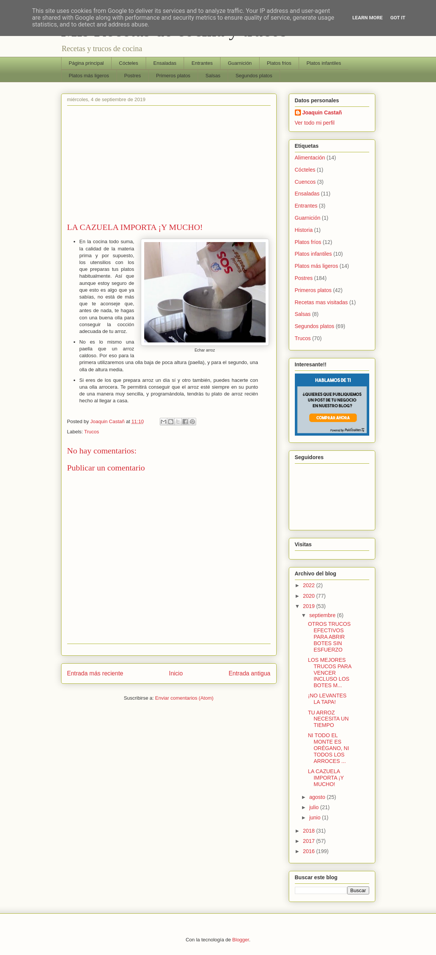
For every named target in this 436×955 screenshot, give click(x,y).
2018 (309, 831)
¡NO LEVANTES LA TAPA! (327, 698)
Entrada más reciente (95, 673)
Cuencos (305, 182)
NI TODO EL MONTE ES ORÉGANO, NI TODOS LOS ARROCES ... (328, 748)
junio (315, 817)
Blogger (240, 939)
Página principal (86, 63)
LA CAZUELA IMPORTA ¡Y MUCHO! (325, 777)
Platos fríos (308, 242)
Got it (397, 17)
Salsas (213, 75)
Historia (304, 230)
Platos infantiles (324, 63)
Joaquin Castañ (322, 112)
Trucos (91, 432)
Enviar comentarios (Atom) (184, 698)
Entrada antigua (249, 673)
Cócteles (129, 63)
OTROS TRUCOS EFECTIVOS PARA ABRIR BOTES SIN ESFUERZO (329, 636)
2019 (309, 606)
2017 (309, 841)
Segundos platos (254, 75)
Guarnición (240, 63)
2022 (309, 585)
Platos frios (279, 63)
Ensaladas (164, 63)
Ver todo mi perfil (315, 123)
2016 (309, 851)
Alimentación (310, 158)
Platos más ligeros (89, 75)
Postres (132, 75)
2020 (309, 596)
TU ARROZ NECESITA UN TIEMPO (328, 719)
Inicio (176, 673)
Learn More (368, 17)
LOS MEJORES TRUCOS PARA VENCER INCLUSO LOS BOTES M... (329, 672)
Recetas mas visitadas (321, 302)
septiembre (323, 615)
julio (314, 807)
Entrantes (202, 63)
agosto (318, 797)
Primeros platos (173, 75)
